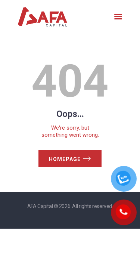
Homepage (65, 159)
